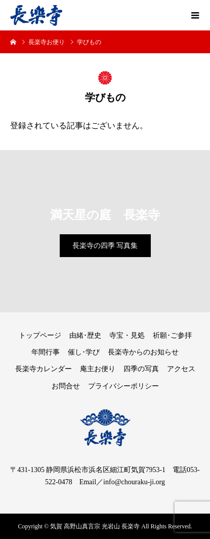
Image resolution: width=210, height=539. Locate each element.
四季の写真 (141, 369)
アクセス (181, 369)
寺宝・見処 (127, 335)
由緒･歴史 (85, 335)
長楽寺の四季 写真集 (105, 245)
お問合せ (66, 386)
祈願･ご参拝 (172, 335)
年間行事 (45, 352)
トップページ (40, 335)
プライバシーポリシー (123, 386)
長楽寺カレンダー (43, 369)
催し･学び (84, 352)
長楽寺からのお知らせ (143, 352)
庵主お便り (97, 369)
